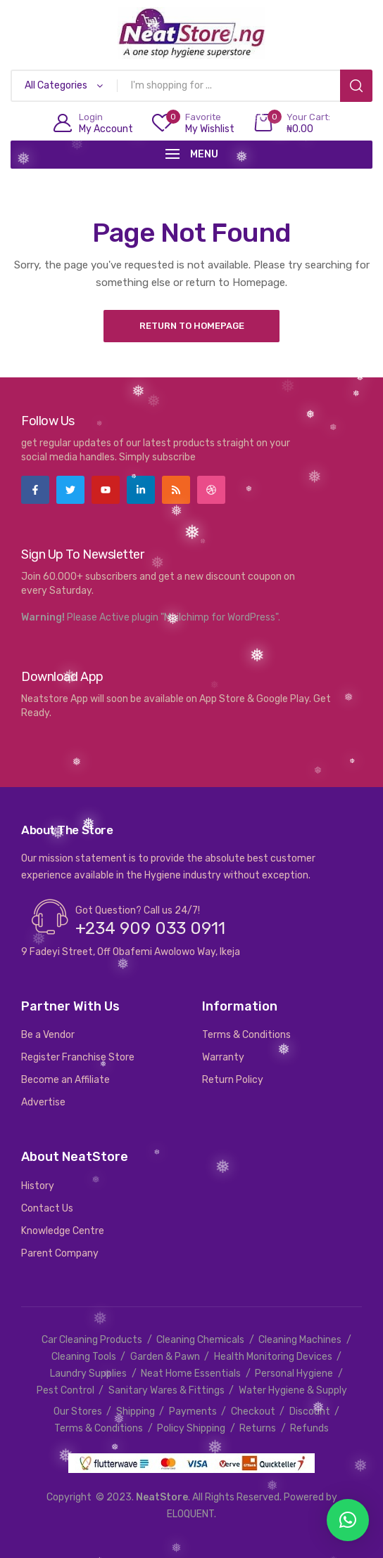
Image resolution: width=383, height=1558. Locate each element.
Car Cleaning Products (92, 1340)
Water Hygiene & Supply (293, 1390)
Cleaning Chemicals (200, 1340)
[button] (348, 1520)
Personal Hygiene (294, 1374)
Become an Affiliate (65, 1080)
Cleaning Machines (299, 1340)
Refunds (309, 1428)
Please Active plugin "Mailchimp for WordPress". (173, 617)
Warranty (223, 1057)
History (37, 1186)
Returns (257, 1428)
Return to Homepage (191, 325)
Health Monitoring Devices (273, 1357)
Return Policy (232, 1080)
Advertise (43, 1102)
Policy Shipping (191, 1428)
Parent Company (60, 1253)
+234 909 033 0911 (150, 928)
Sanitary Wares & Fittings (166, 1390)
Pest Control (65, 1390)
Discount (309, 1411)
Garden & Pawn (165, 1357)
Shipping (135, 1411)
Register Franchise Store (77, 1057)
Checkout (253, 1411)
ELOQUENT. (191, 1514)
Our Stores (78, 1411)
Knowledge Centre (62, 1231)
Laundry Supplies (88, 1374)
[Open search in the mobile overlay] (191, 86)
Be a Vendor (48, 1035)
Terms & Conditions (246, 1035)
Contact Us (47, 1208)
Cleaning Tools (83, 1357)
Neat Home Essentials (191, 1374)
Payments (193, 1411)
